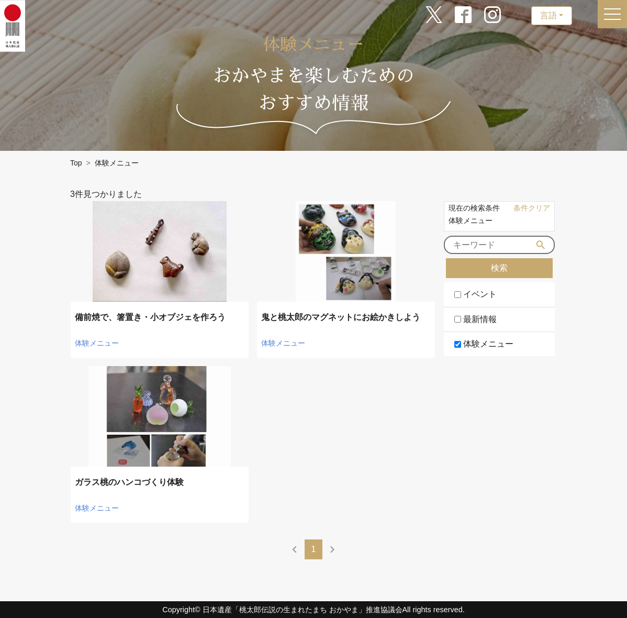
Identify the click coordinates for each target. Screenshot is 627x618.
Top (76, 163)
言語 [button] (548, 15)
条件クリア (531, 208)
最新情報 (480, 319)
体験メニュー (488, 343)
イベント (480, 294)
